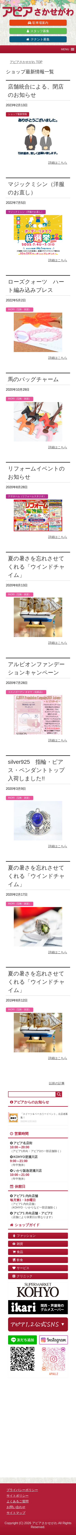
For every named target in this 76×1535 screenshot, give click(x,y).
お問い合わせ (15, 1507)
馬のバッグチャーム (33, 379)
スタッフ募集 (38, 31)
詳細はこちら (57, 162)
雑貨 (17, 1243)
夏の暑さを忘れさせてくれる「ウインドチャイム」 (36, 566)
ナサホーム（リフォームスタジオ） (27, 496)
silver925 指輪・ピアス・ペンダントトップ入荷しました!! (36, 770)
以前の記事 (57, 1083)
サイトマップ (15, 1513)
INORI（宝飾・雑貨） (19, 309)
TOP (26, 62)
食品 (17, 1252)
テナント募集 (37, 39)
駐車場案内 (38, 22)
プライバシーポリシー (22, 1490)
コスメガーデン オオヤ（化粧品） (26, 692)
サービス (20, 1268)
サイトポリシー (17, 1495)
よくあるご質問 (17, 1501)
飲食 (17, 1260)
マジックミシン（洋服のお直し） (26, 212)
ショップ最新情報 (17, 114)
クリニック (22, 1276)
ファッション (24, 1235)
